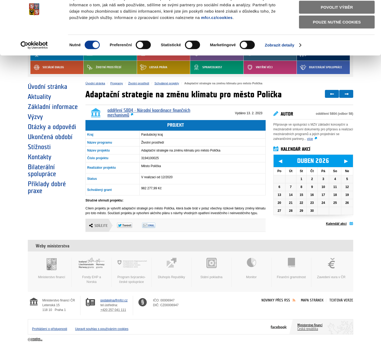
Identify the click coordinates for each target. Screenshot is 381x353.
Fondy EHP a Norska (91, 271)
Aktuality (39, 97)
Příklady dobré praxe (47, 187)
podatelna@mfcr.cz (114, 300)
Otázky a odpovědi (52, 127)
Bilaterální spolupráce (42, 170)
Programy (116, 83)
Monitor (251, 268)
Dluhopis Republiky (171, 268)
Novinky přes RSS (275, 300)
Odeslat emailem (154, 225)
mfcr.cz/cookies (217, 38)
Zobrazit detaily (279, 65)
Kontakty (39, 157)
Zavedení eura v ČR (331, 268)
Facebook (279, 326)
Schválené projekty (167, 83)
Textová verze (341, 300)
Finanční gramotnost (291, 268)
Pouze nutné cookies (337, 42)
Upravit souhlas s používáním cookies (101, 329)
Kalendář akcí (336, 224)
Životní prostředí (138, 83)
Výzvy (35, 117)
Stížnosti (39, 147)
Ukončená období (50, 137)
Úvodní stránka (47, 87)
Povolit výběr (337, 28)
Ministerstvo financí (51, 268)
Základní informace (53, 107)
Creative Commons (35, 339)
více (310, 139)
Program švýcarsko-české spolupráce (131, 271)
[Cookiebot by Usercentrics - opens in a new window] (34, 66)
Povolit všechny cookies (336, 13)
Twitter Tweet (129, 225)
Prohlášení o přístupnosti (49, 329)
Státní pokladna (211, 268)
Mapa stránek (312, 300)
